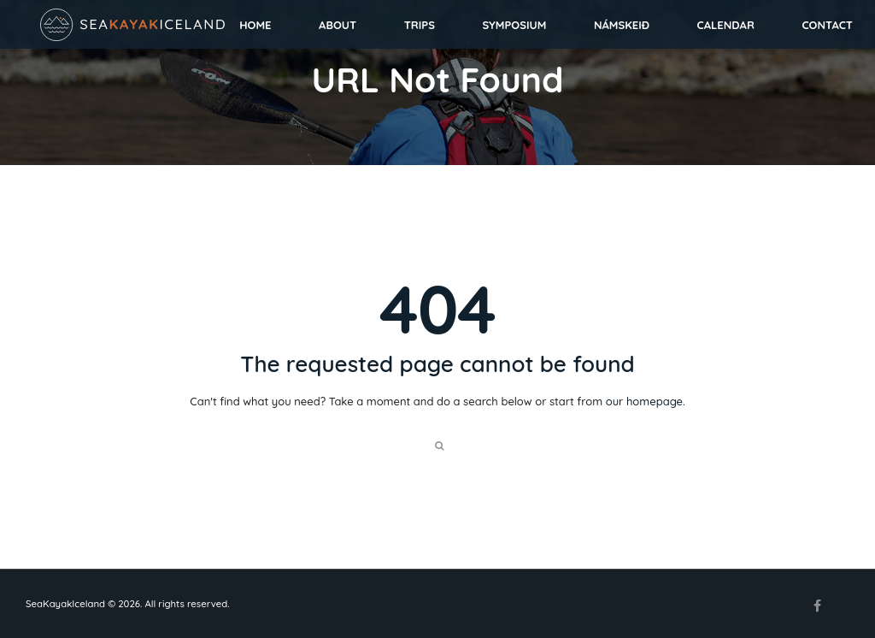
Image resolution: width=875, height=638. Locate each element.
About (337, 25)
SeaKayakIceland (65, 604)
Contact (827, 25)
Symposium (515, 25)
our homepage (644, 401)
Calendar (726, 25)
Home (255, 25)
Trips (419, 25)
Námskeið (621, 25)
